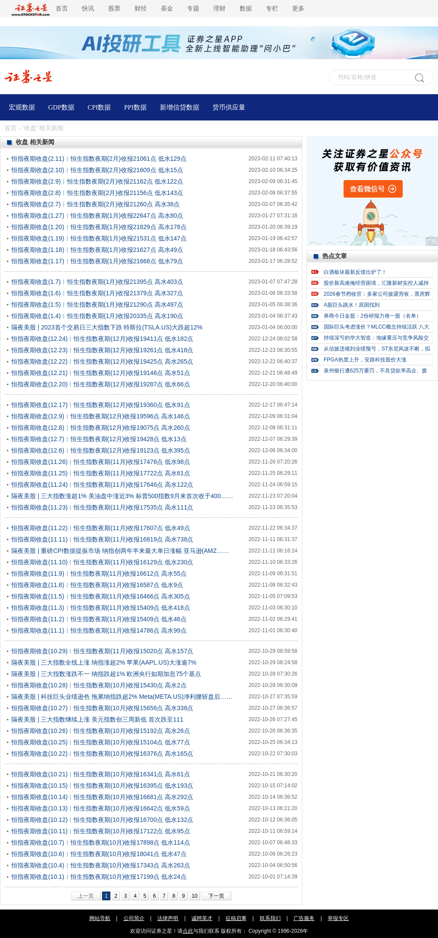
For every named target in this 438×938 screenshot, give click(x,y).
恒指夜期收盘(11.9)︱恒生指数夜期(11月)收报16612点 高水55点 (99, 573)
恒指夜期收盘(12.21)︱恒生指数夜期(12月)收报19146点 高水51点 (100, 372)
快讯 (88, 8)
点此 (188, 931)
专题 (193, 8)
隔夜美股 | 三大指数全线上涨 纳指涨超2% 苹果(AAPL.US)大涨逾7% (103, 662)
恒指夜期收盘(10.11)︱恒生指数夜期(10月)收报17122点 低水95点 (100, 831)
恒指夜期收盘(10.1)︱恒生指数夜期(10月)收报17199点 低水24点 (99, 876)
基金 (167, 8)
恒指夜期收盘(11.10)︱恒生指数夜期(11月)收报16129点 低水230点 (102, 562)
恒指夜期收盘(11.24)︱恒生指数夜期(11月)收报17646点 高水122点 (102, 484)
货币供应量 (228, 107)
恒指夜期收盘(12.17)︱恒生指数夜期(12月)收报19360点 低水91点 (100, 404)
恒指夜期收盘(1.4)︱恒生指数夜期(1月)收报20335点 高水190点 (97, 315)
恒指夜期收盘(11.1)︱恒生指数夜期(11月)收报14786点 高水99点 (99, 630)
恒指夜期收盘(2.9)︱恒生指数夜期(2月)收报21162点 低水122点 (97, 181)
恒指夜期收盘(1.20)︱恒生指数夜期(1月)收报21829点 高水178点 (99, 226)
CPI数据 (99, 107)
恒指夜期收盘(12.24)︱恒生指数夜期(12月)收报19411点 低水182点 (102, 338)
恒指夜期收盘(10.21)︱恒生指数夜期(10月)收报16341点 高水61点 (100, 774)
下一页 (216, 896)
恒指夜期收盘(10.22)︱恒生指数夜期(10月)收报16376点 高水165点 (102, 753)
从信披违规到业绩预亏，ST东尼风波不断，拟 (377, 349)
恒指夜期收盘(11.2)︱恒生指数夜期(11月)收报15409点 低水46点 (99, 619)
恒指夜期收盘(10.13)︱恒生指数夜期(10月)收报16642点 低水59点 (100, 808)
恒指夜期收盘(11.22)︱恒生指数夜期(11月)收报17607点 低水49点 (100, 527)
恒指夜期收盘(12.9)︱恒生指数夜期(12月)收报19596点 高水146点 (100, 416)
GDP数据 (61, 107)
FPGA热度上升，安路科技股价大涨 (365, 360)
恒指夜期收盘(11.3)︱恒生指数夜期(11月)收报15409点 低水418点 (100, 607)
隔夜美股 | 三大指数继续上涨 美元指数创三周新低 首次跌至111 (97, 719)
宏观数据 (22, 107)
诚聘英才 (201, 918)
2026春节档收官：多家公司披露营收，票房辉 (377, 294)
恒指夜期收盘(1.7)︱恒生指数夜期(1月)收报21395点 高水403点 (97, 281)
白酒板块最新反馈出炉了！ (355, 272)
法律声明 (167, 918)
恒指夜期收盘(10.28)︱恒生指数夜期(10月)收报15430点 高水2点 (99, 685)
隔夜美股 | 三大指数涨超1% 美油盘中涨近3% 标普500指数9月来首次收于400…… (122, 495)
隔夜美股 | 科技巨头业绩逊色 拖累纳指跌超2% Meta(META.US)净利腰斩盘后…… (122, 696)
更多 (298, 8)
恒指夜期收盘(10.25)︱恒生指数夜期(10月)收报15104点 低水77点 (100, 742)
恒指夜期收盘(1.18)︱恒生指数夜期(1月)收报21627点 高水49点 (97, 249)
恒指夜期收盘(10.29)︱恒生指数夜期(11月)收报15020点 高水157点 (102, 651)
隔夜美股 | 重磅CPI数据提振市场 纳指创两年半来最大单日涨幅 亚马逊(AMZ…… (120, 550)
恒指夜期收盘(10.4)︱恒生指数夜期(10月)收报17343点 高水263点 (100, 865)
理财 (219, 8)
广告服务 (303, 918)
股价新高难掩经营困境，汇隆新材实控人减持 (376, 283)
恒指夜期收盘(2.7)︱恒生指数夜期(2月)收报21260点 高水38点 (95, 204)
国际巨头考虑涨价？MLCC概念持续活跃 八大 (376, 327)
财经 (140, 8)
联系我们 (270, 918)
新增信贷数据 (179, 107)
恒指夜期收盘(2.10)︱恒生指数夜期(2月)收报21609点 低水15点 (97, 169)
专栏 (272, 8)
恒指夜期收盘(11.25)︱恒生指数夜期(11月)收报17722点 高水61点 (100, 473)
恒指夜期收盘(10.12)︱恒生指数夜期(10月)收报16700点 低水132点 (102, 819)
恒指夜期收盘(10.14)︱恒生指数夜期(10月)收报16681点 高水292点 (102, 796)
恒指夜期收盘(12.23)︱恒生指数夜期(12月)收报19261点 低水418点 (102, 350)
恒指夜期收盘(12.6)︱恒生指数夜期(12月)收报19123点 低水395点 (100, 450)
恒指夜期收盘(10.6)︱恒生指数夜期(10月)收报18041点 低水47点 (99, 853)
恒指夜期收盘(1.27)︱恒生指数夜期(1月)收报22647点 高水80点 (97, 215)
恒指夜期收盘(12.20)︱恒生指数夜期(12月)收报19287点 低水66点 (100, 384)
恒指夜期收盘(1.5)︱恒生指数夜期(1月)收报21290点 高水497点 (97, 304)
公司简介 (134, 918)
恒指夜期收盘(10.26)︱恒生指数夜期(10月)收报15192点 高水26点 (100, 730)
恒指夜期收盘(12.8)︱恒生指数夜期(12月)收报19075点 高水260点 (100, 427)
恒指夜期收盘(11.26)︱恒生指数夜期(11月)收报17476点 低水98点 (100, 461)
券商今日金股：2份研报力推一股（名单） (372, 316)
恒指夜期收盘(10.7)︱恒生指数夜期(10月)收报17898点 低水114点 (100, 842)
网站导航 (99, 918)
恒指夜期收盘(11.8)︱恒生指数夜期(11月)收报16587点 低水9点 (97, 584)
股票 (114, 8)
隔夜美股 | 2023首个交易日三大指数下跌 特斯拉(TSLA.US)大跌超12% (106, 327)
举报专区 (338, 918)
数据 (246, 8)
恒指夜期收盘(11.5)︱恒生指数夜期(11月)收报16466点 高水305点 (100, 596)
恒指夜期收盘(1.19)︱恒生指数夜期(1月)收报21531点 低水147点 (99, 238)
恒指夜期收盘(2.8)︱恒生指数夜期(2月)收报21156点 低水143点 (97, 192)
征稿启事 (236, 918)
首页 (62, 8)
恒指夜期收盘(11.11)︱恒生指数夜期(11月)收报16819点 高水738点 (102, 539)
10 (194, 896)
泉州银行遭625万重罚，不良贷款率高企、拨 (375, 371)
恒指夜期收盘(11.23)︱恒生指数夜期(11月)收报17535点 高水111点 (102, 507)
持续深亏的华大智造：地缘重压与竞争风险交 (376, 338)
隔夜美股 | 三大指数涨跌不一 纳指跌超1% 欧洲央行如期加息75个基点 (106, 673)
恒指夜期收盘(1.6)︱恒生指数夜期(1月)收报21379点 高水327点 (97, 293)
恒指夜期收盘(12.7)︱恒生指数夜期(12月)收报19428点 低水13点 (99, 438)
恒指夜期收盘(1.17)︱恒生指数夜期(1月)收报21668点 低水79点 (97, 261)
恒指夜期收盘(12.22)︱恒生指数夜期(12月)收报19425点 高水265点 (102, 361)
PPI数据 (135, 107)
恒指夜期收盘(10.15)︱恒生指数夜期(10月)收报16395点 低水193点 (102, 785)
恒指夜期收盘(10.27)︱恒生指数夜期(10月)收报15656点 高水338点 (102, 707)
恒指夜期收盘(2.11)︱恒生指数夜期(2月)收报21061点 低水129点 (99, 158)
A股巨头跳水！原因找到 (352, 305)
